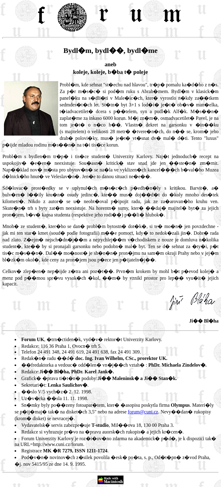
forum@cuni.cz (143, 411)
